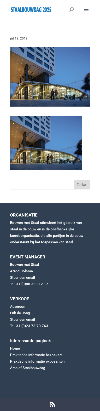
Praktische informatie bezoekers (36, 355)
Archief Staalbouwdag (27, 368)
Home (15, 348)
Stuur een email (22, 277)
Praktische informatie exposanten (37, 361)
